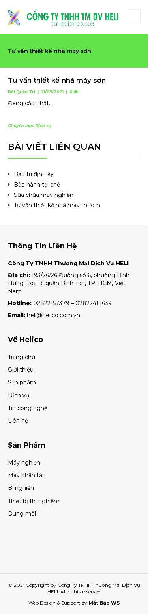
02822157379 (51, 303)
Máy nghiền (24, 462)
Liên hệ (18, 420)
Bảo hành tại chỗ (37, 184)
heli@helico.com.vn (53, 315)
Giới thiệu (21, 369)
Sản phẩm (22, 382)
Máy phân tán (27, 475)
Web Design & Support (54, 603)
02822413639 (93, 303)
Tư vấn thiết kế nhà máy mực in (57, 205)
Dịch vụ (43, 125)
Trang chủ (21, 357)
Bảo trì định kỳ (34, 174)
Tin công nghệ (27, 408)
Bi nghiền (21, 487)
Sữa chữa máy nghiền (43, 194)
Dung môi (22, 513)
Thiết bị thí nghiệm (34, 500)
